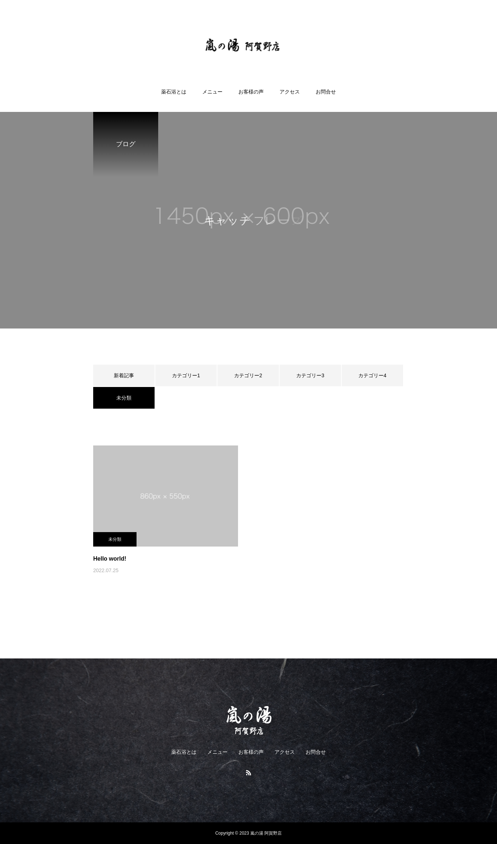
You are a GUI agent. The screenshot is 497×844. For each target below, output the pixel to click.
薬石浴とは (173, 92)
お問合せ (326, 92)
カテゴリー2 (248, 375)
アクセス (290, 92)
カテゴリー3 (310, 375)
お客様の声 (251, 92)
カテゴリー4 (372, 375)
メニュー (212, 92)
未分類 (114, 539)
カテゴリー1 (186, 375)
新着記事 (124, 375)
